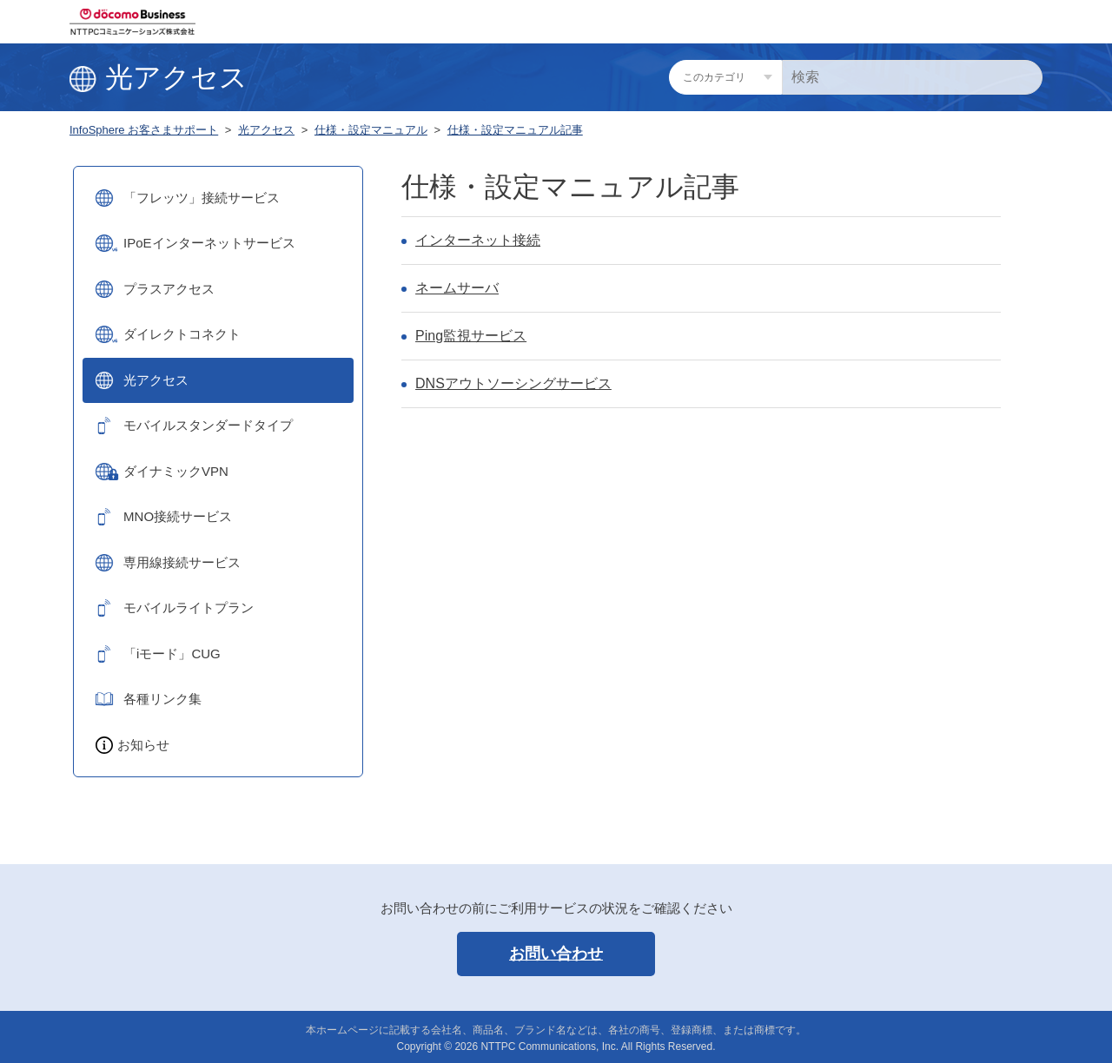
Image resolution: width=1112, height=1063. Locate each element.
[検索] (912, 77)
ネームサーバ (457, 288)
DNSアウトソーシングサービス (513, 383)
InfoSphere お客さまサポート (144, 129)
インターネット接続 (477, 240)
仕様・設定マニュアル (370, 129)
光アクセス (266, 129)
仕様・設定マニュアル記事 (515, 129)
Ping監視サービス (470, 335)
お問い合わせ (556, 953)
